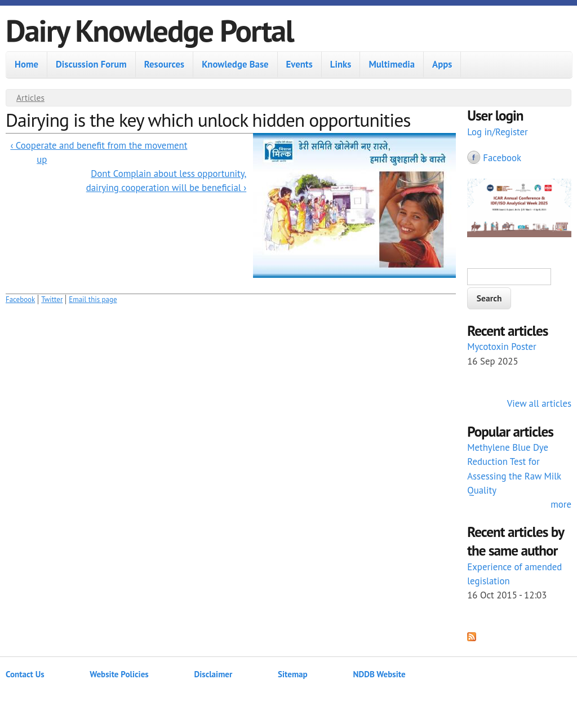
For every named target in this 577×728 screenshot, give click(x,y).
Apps (442, 64)
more (561, 504)
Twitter (52, 299)
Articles (30, 97)
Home (26, 64)
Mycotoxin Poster (501, 346)
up (42, 159)
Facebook (20, 299)
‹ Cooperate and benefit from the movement (98, 145)
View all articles (539, 403)
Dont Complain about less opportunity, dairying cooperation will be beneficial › (166, 180)
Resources (164, 64)
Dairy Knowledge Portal (150, 30)
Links (341, 64)
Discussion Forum (91, 64)
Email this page (93, 299)
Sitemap (293, 674)
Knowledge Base (235, 64)
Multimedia (392, 64)
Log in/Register (497, 132)
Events (299, 64)
